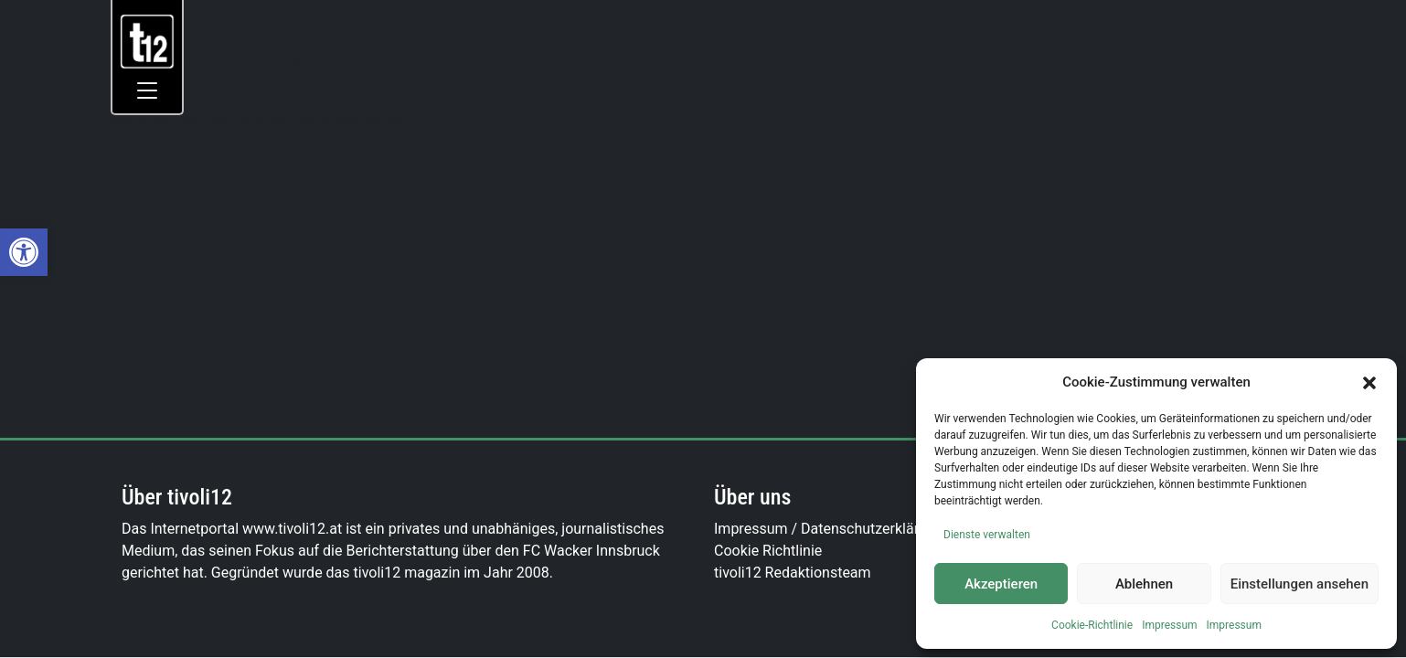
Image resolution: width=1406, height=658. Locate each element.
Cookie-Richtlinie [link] (1092, 625)
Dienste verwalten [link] (986, 534)
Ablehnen (1144, 584)
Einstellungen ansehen (1299, 584)
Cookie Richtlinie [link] (768, 550)
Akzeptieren (1001, 584)
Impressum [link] (1169, 625)
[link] (24, 252)
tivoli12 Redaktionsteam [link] (792, 572)
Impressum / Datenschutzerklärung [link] (828, 528)
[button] (1369, 382)
